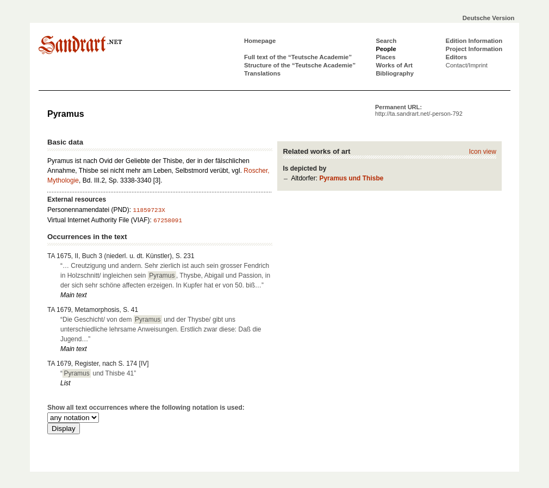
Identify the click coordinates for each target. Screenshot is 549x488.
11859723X (149, 210)
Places (385, 57)
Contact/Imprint (467, 65)
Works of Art (394, 65)
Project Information (474, 49)
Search (386, 40)
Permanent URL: (419, 110)
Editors (456, 57)
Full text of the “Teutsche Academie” (298, 57)
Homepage (260, 40)
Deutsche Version (489, 18)
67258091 (167, 220)
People (386, 49)
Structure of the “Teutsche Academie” (299, 65)
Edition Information (474, 40)
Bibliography (395, 73)
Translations (262, 73)
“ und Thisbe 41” (98, 373)
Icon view (482, 151)
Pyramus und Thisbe (351, 178)
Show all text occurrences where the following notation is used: (146, 407)
